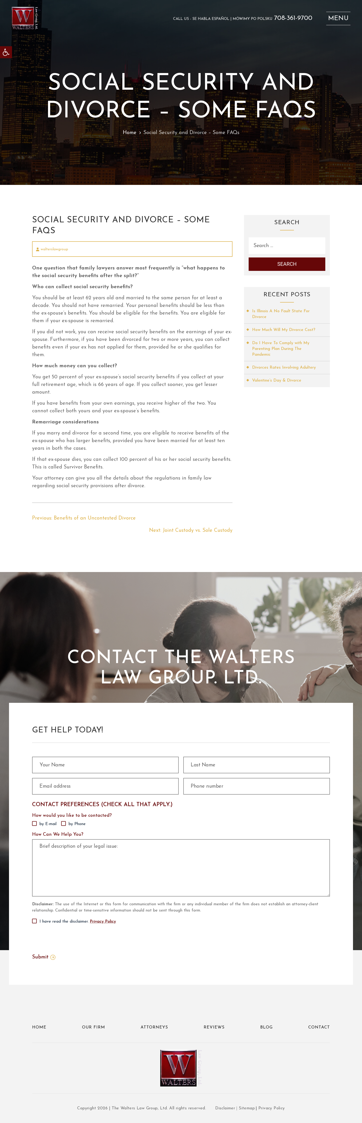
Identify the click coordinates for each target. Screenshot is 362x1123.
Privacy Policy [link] (103, 921)
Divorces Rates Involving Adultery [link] (284, 367)
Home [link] (129, 132)
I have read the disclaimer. (77, 922)
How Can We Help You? (57, 834)
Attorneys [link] (154, 1027)
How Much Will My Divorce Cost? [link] (283, 330)
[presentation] (67, 938)
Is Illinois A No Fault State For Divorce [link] (281, 314)
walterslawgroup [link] (54, 249)
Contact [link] (319, 1027)
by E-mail (48, 824)
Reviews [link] (214, 1027)
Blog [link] (266, 1027)
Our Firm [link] (93, 1027)
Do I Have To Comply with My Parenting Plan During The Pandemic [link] (280, 349)
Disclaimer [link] (225, 1108)
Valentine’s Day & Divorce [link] (276, 380)
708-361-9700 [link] (293, 18)
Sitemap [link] (247, 1108)
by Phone (77, 824)
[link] (6, 52)
